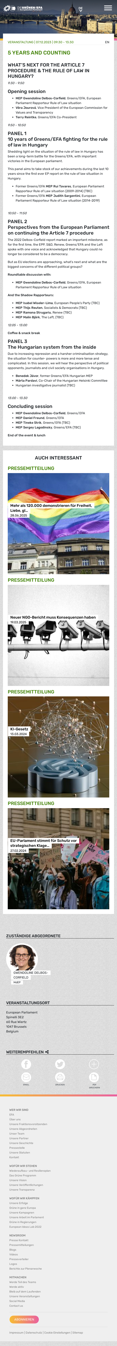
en (107, 42)
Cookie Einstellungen (57, 1332)
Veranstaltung (21, 42)
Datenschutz (34, 1332)
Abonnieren (24, 1319)
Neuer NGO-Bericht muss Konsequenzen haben (53, 617)
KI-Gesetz (19, 729)
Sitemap (77, 1332)
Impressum (16, 1332)
